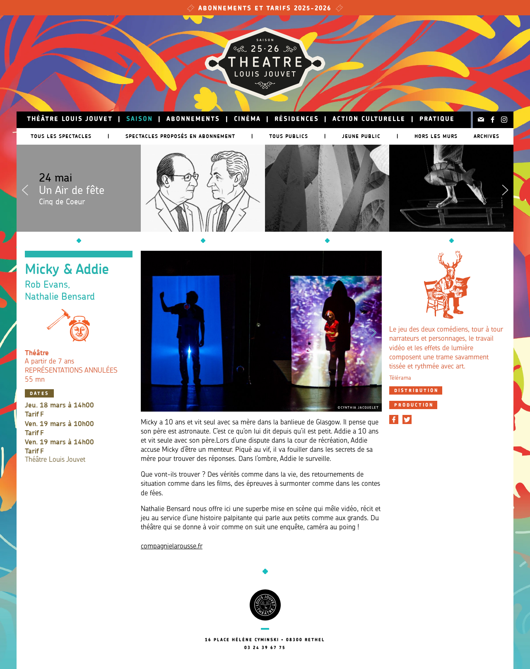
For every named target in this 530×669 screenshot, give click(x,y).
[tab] (415, 390)
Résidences (297, 119)
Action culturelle (368, 119)
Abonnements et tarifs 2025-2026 (265, 9)
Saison (139, 119)
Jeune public (361, 136)
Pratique (437, 119)
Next (505, 188)
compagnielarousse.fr (171, 546)
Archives (486, 136)
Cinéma (247, 119)
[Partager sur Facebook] (393, 419)
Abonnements (193, 119)
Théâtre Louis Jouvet (70, 119)
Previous (25, 188)
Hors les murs (436, 136)
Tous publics (288, 136)
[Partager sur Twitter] (407, 419)
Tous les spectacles (61, 136)
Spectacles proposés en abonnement (180, 136)
